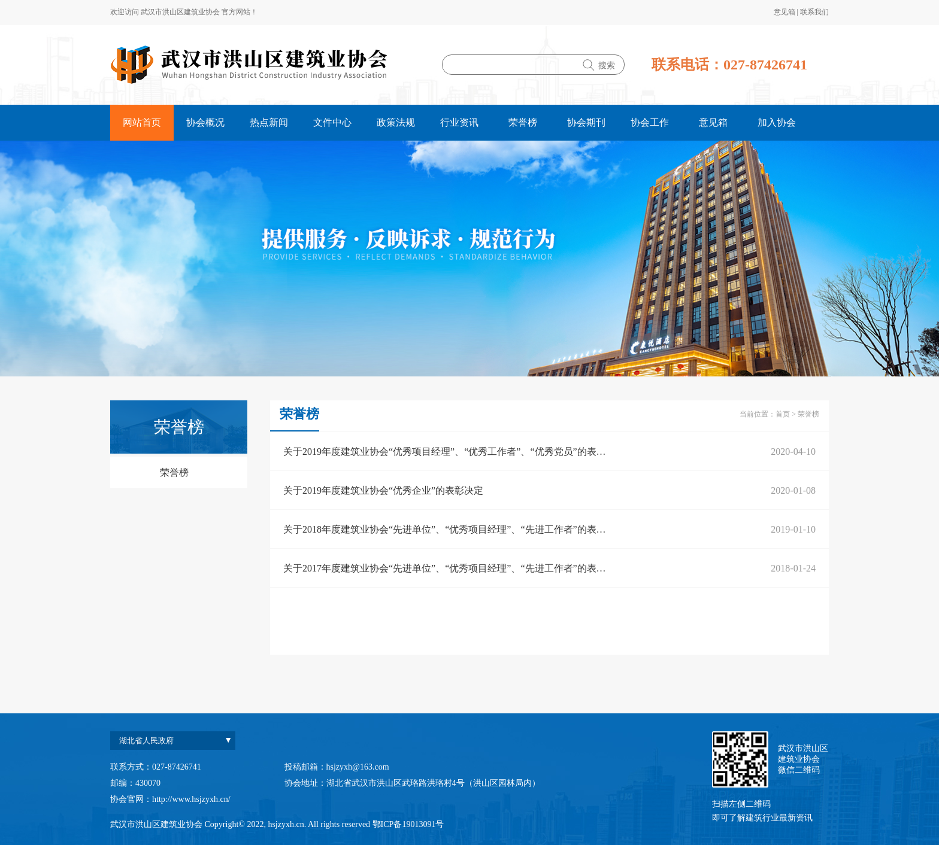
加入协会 (777, 122)
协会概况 (205, 122)
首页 (783, 414)
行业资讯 (459, 122)
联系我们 (814, 12)
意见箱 (785, 12)
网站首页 (142, 122)
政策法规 (396, 122)
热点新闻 (269, 122)
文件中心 (332, 122)
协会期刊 (586, 122)
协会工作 (650, 122)
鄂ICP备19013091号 (408, 824)
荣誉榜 (522, 122)
